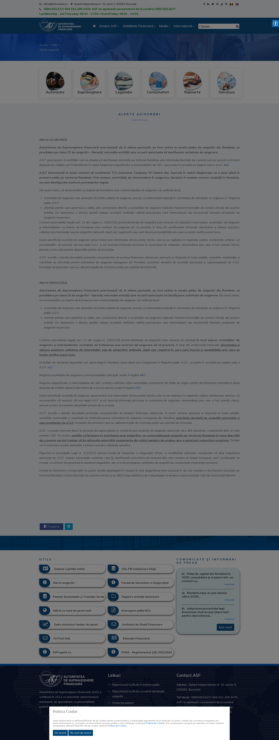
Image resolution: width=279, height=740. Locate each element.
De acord (60, 732)
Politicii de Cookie (155, 723)
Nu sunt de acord (80, 732)
